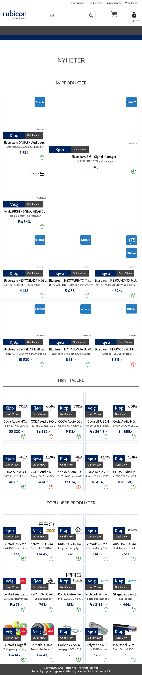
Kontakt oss (77, 3)
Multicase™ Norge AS (98, 671)
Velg (14, 204)
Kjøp (14, 135)
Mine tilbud (131, 3)
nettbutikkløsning (66, 671)
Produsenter (95, 3)
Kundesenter (114, 3)
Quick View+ (34, 135)
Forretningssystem (42, 671)
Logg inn (134, 20)
